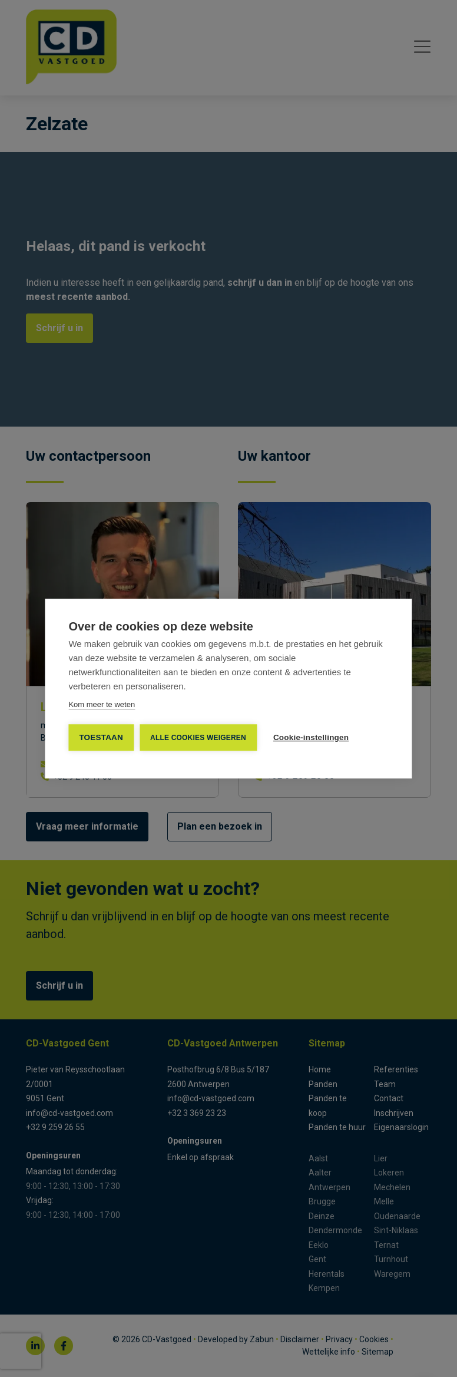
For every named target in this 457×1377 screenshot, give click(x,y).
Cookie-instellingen (311, 737)
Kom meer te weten (101, 704)
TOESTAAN (101, 737)
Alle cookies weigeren (198, 738)
